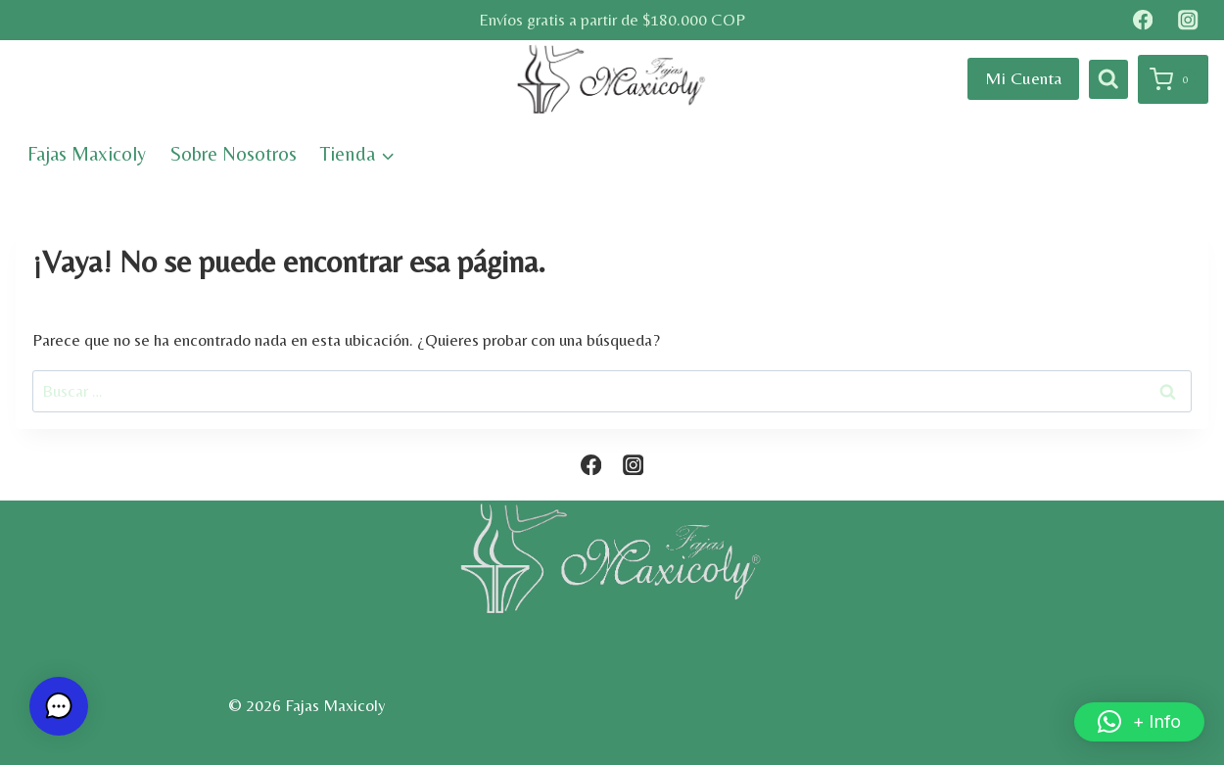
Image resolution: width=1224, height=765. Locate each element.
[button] (1139, 721)
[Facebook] (1142, 20)
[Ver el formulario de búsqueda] (1108, 79)
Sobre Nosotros (233, 154)
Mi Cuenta (1023, 78)
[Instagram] (1188, 20)
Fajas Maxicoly (86, 154)
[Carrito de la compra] (1173, 79)
